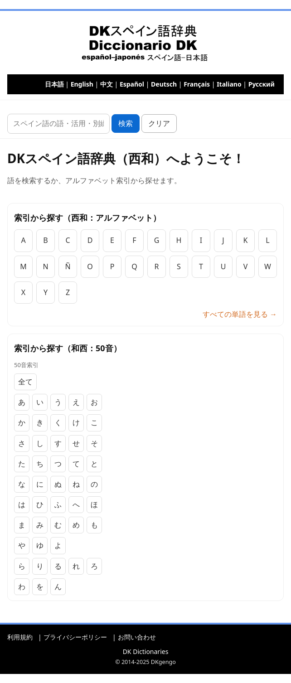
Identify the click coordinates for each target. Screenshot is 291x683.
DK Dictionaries (146, 651)
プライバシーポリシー (75, 637)
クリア (159, 123)
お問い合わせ (137, 637)
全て (25, 382)
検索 (125, 123)
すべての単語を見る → (240, 314)
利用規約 (20, 637)
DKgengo (163, 662)
